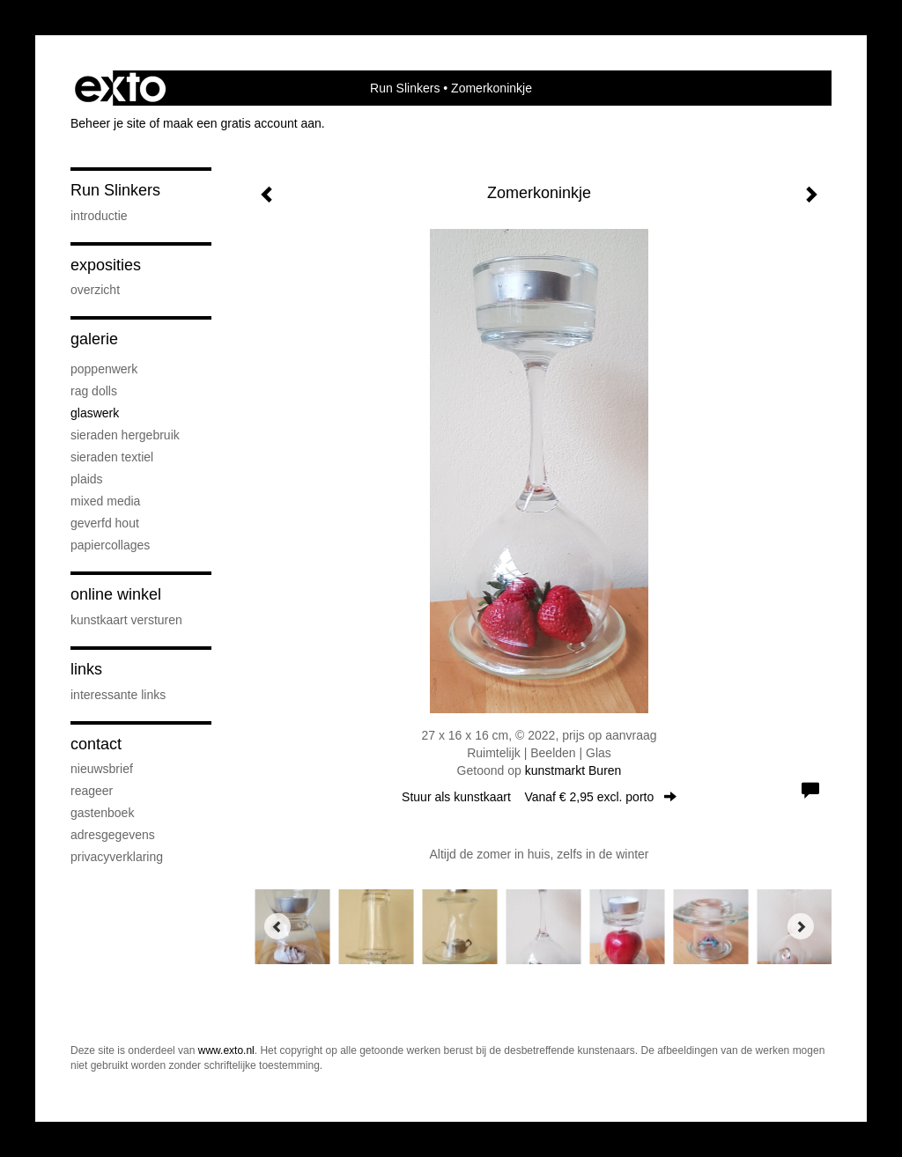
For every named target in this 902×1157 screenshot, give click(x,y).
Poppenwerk (103, 369)
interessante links (118, 695)
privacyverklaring (116, 857)
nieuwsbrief (101, 769)
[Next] (800, 926)
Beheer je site (108, 123)
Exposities (105, 265)
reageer (91, 791)
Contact (96, 744)
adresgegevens (112, 835)
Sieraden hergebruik (125, 435)
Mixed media (105, 501)
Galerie (94, 339)
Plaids (86, 479)
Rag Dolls (93, 391)
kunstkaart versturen (126, 620)
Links (86, 669)
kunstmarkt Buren (573, 770)
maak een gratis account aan (242, 123)
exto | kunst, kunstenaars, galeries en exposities (120, 88)
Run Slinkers (405, 88)
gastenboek (102, 813)
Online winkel (115, 594)
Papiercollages (110, 545)
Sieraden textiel (111, 457)
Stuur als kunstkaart (539, 797)
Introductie (99, 216)
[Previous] (277, 926)
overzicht (95, 290)
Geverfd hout (104, 523)
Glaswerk (94, 413)
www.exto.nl (226, 1050)
